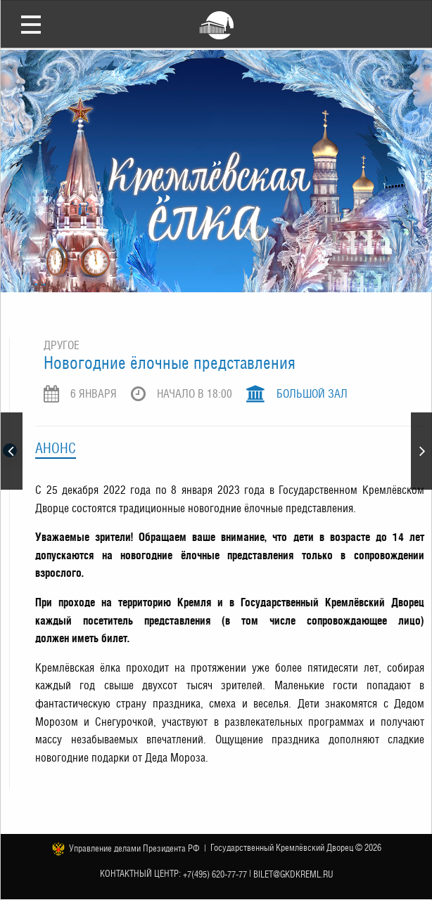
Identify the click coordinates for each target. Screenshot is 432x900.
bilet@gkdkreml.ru (293, 873)
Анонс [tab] (55, 448)
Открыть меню (31, 24)
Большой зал (312, 393)
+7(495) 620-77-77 (215, 873)
